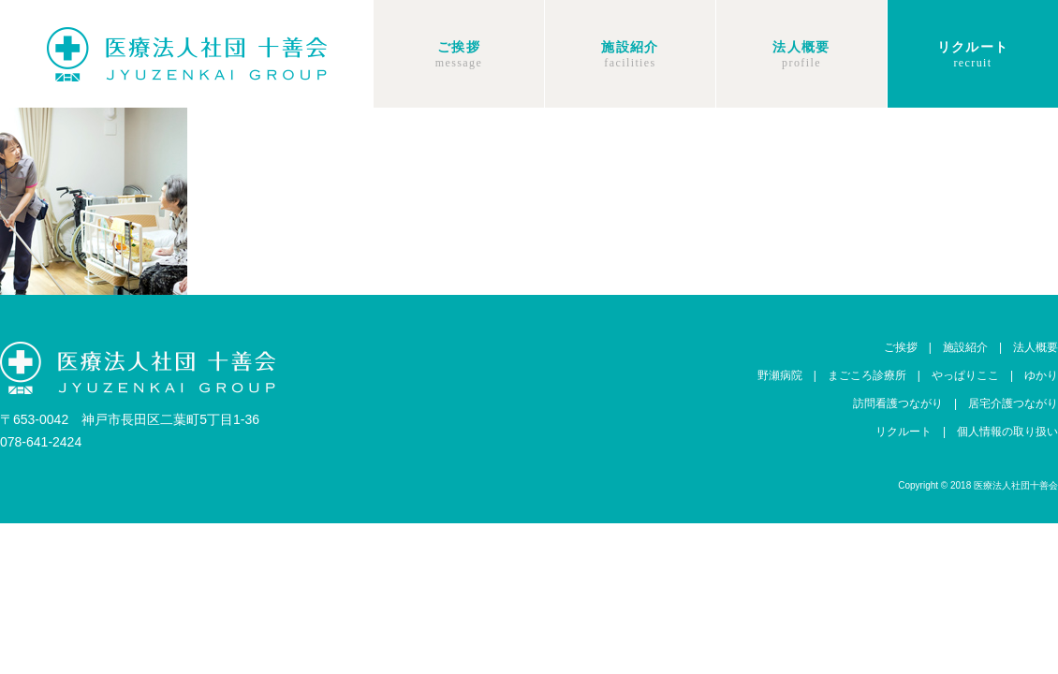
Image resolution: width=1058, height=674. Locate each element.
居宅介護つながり (1013, 403)
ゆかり (1041, 375)
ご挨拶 (458, 46)
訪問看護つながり (898, 403)
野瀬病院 (779, 375)
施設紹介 (630, 46)
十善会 (187, 54)
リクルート (973, 46)
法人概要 (801, 46)
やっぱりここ (965, 375)
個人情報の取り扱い (1007, 431)
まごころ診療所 (867, 375)
